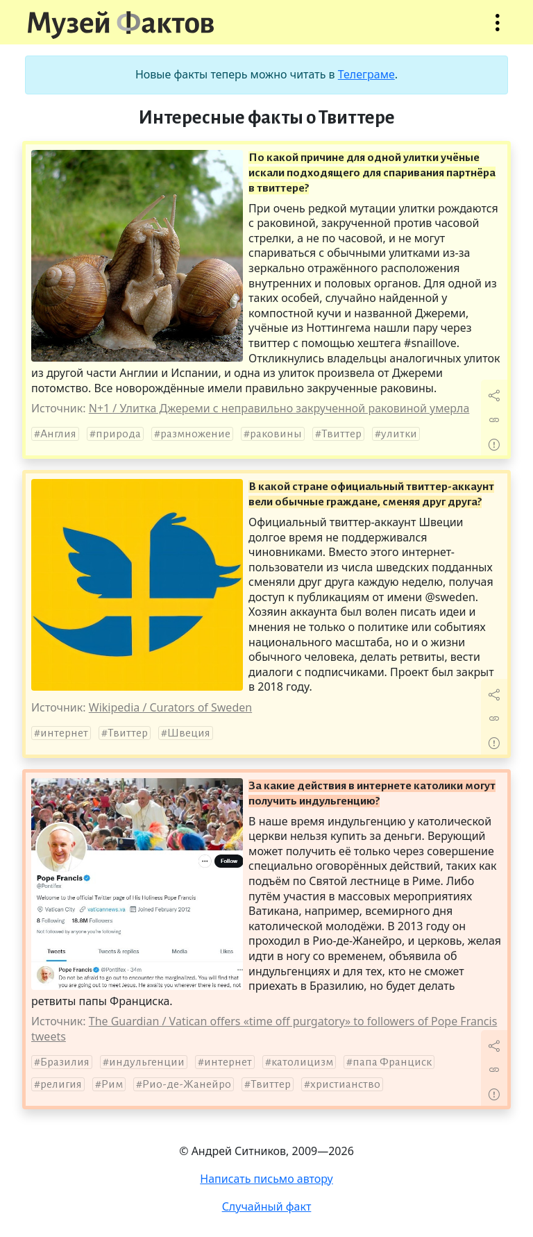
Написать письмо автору (266, 1178)
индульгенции (147, 1062)
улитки (399, 434)
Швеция (188, 733)
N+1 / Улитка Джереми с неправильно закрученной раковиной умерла (279, 408)
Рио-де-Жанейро (186, 1084)
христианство (345, 1084)
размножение (195, 434)
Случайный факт (267, 1206)
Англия (58, 434)
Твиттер (341, 434)
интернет (64, 733)
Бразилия (65, 1062)
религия (61, 1084)
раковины (276, 434)
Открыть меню (497, 29)
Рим (112, 1084)
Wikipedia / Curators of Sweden (170, 707)
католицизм (302, 1062)
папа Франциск (392, 1062)
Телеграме (366, 74)
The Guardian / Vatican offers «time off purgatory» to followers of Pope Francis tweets (264, 1028)
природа (118, 434)
